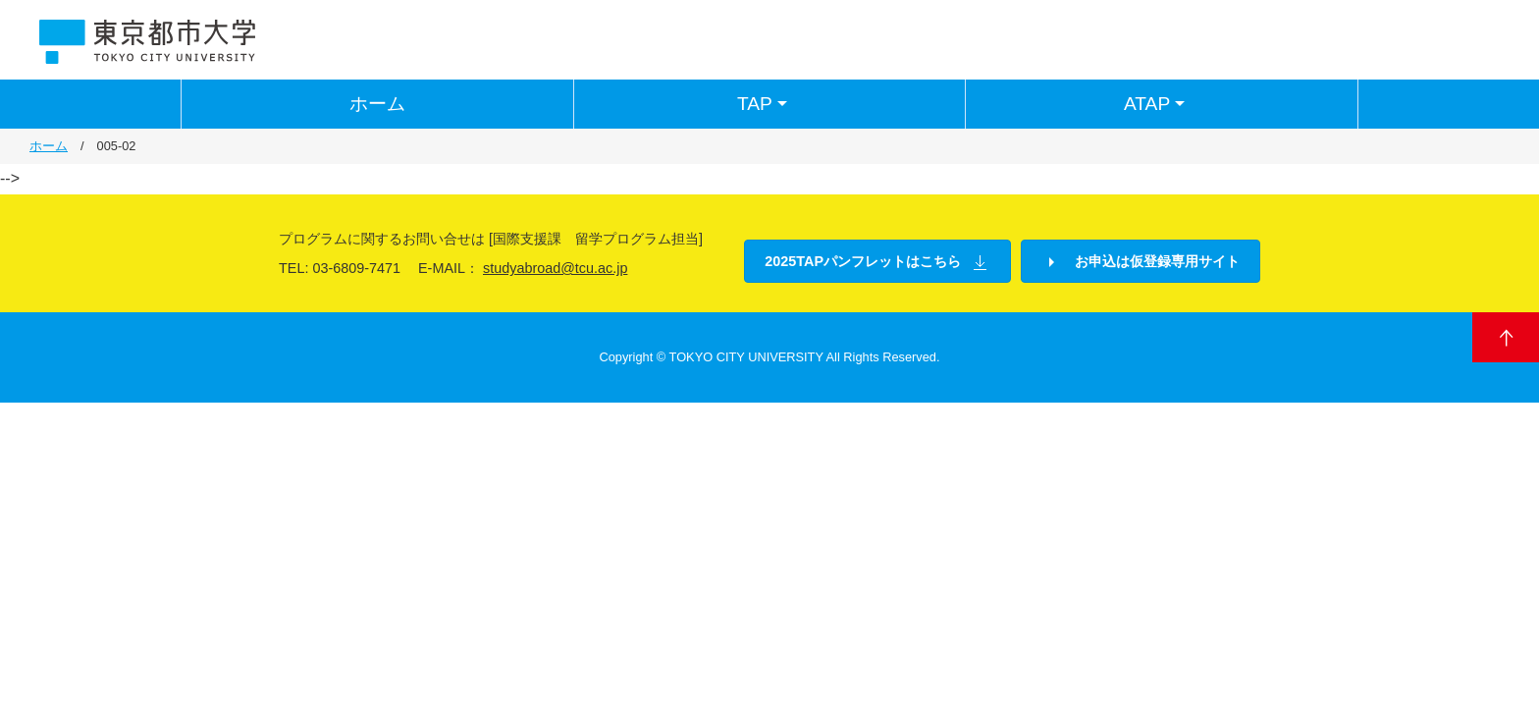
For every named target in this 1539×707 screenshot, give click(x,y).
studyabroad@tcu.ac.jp (555, 268)
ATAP (1157, 104)
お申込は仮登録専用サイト (1140, 262)
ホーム (377, 103)
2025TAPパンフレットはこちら (877, 262)
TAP (764, 104)
